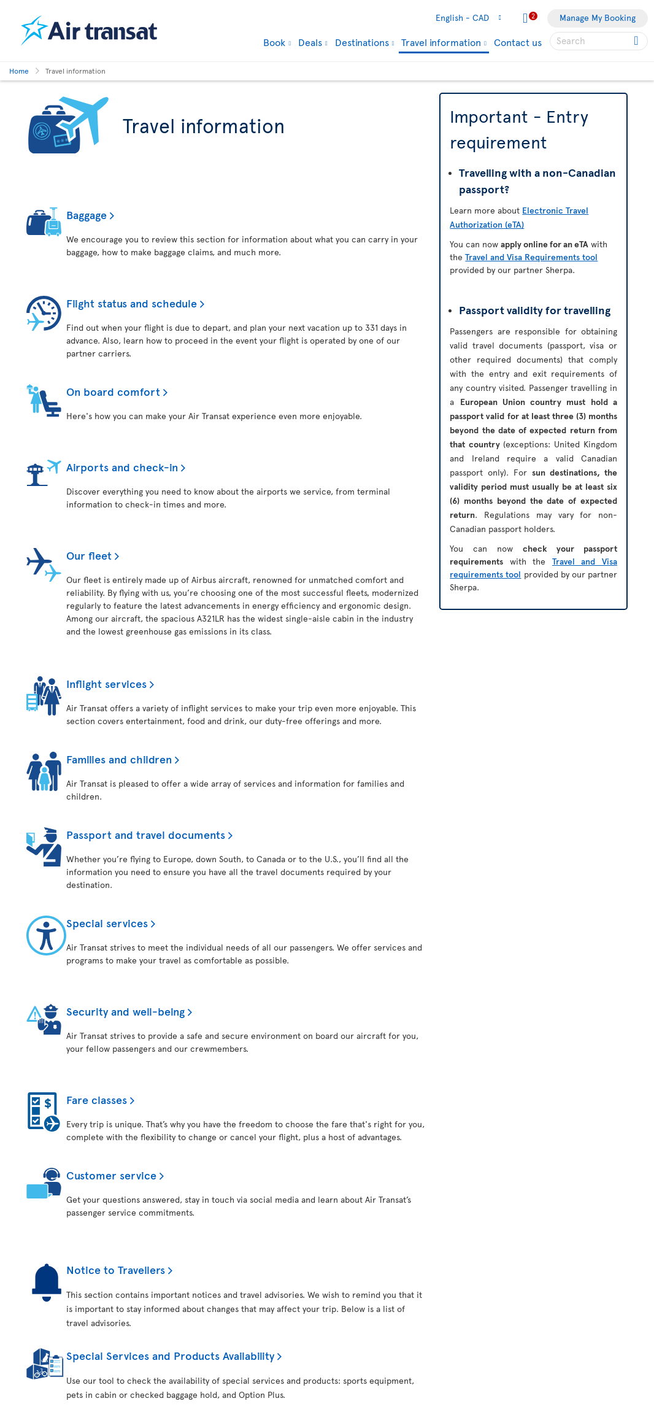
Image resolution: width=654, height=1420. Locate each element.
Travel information (441, 42)
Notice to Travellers (115, 1269)
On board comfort (113, 391)
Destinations (362, 42)
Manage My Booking (598, 17)
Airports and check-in (122, 466)
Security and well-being (125, 1011)
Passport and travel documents (145, 834)
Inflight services (106, 683)
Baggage (86, 214)
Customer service (111, 1175)
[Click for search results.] (637, 41)
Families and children (119, 758)
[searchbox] (599, 41)
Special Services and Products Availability (170, 1355)
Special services (107, 922)
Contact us (518, 41)
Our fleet (89, 555)
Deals (310, 42)
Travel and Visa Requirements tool (531, 257)
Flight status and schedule (131, 303)
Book (274, 42)
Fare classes (96, 1099)
